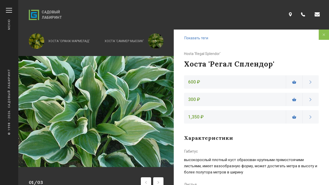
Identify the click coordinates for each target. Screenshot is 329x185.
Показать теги (196, 38)
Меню (9, 19)
